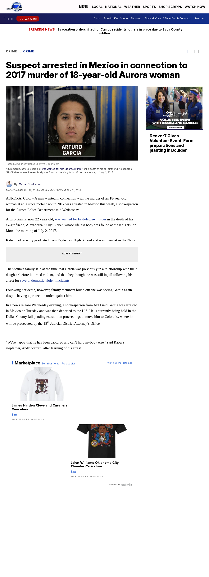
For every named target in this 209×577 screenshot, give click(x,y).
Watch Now (195, 7)
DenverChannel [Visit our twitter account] (13, 19)
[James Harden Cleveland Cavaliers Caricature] (42, 395)
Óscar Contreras (30, 184)
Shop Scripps (170, 7)
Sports (149, 7)
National (113, 7)
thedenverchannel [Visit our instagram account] (9, 19)
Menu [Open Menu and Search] (83, 6)
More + (199, 19)
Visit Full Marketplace (119, 363)
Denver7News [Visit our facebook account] (5, 19)
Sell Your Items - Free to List (58, 363)
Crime (97, 19)
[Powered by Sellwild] (126, 484)
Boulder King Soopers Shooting (122, 19)
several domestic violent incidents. (45, 280)
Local (97, 7)
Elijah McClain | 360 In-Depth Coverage (168, 19)
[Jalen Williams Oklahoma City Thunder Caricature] (101, 453)
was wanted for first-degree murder (62, 168)
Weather (132, 7)
